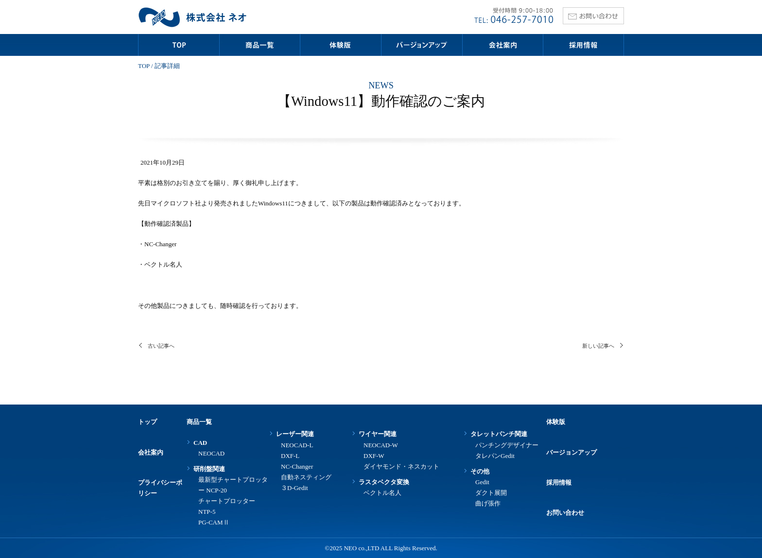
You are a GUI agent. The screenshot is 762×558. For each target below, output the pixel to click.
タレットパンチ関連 (498, 434)
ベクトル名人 (382, 492)
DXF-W (374, 455)
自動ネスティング (306, 477)
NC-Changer (297, 466)
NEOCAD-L (297, 445)
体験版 (555, 421)
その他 (479, 471)
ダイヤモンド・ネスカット (401, 466)
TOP (144, 65)
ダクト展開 (491, 492)
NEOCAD (211, 453)
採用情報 (559, 482)
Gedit (482, 482)
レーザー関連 (295, 434)
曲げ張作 (488, 503)
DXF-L (290, 455)
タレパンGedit (495, 455)
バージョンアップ (571, 452)
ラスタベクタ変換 (384, 482)
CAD (200, 442)
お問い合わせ (565, 512)
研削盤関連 (209, 469)
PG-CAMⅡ (213, 522)
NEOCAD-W (381, 445)
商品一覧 (199, 421)
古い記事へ (161, 346)
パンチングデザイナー (506, 445)
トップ (147, 421)
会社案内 (150, 452)
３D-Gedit (294, 487)
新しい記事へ (598, 346)
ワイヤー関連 (378, 434)
